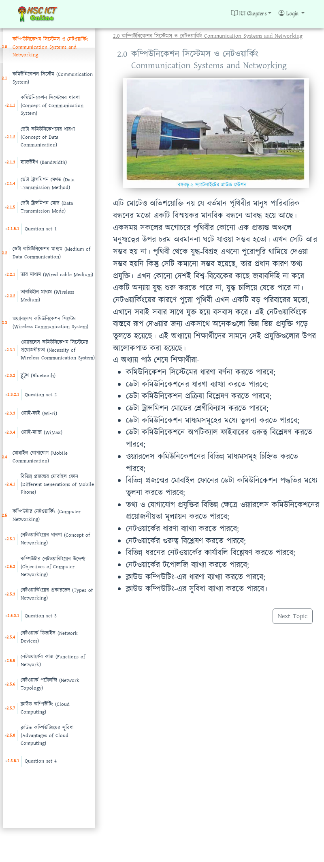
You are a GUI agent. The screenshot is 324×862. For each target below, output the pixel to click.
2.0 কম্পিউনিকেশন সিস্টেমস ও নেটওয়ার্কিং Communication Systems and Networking (208, 36)
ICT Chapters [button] (249, 13)
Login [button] (289, 13)
